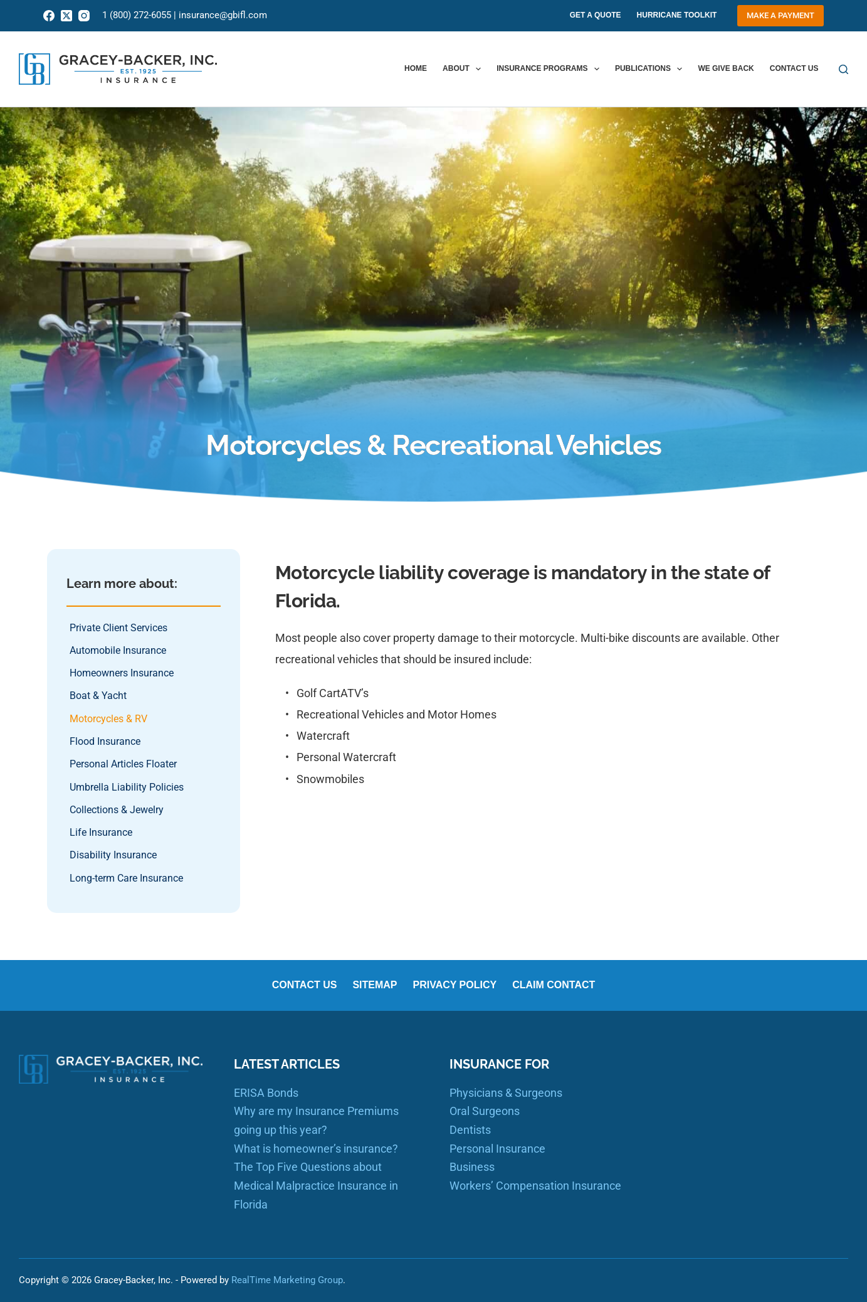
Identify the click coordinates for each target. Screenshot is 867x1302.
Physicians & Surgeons (505, 1092)
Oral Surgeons (484, 1111)
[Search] (843, 69)
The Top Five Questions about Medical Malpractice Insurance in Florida (316, 1185)
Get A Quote (595, 15)
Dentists (470, 1129)
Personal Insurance (497, 1148)
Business (472, 1166)
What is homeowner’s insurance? (316, 1148)
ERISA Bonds (266, 1092)
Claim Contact (553, 984)
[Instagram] (84, 15)
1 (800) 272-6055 (136, 15)
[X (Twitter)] (66, 15)
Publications (651, 69)
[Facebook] (49, 15)
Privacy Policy (455, 984)
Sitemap (374, 984)
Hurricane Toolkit (677, 15)
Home (415, 68)
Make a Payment (780, 15)
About (464, 69)
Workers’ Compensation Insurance (535, 1185)
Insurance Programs (550, 69)
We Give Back (726, 68)
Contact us (794, 68)
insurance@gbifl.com (223, 15)
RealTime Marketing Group (287, 1280)
